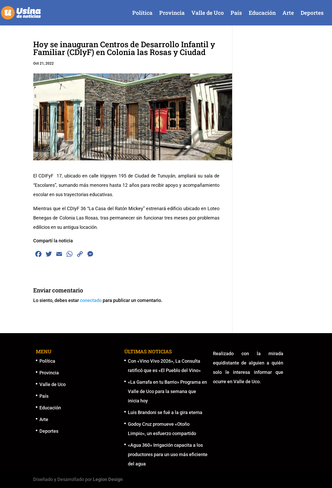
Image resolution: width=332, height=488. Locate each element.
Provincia (172, 13)
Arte (288, 13)
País (236, 13)
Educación (262, 13)
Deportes (312, 13)
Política (142, 13)
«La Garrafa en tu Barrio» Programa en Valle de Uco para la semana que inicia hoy (167, 391)
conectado (91, 300)
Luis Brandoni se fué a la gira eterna (165, 412)
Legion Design (108, 479)
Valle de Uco (207, 13)
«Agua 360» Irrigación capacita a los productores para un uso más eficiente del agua (168, 454)
